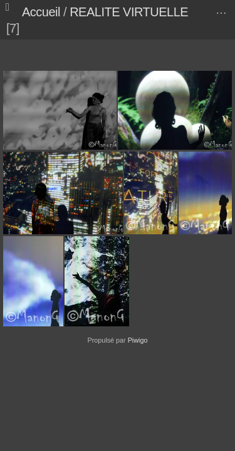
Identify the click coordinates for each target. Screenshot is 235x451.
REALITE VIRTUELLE (129, 12)
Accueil (41, 12)
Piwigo (138, 340)
